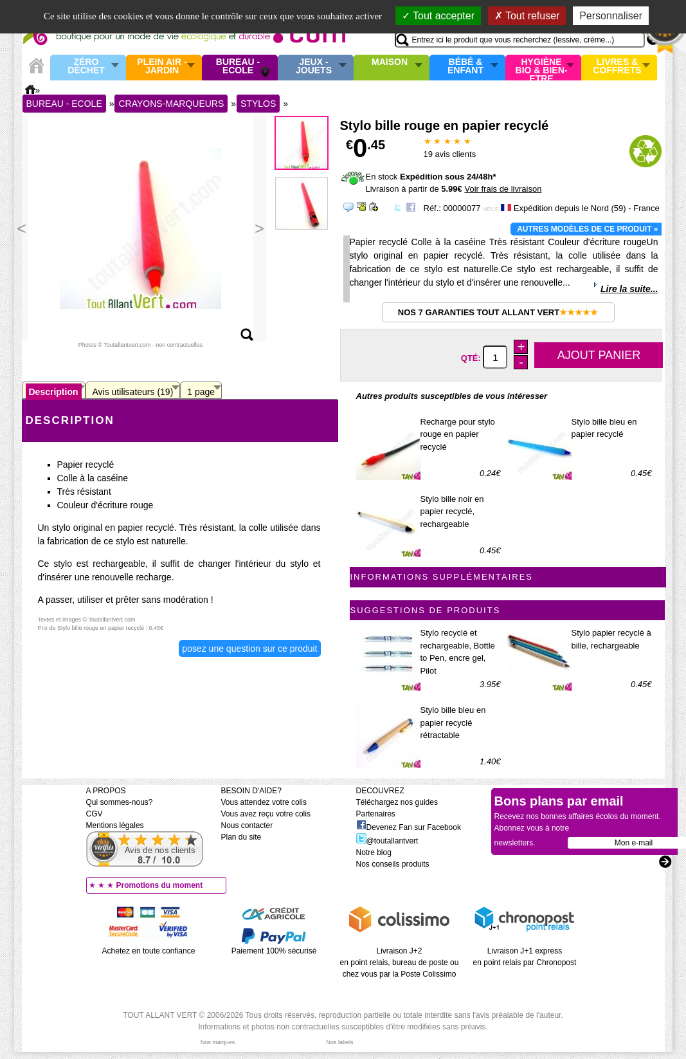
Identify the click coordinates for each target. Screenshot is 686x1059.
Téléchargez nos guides (397, 802)
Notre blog (374, 852)
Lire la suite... (629, 289)
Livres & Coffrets (617, 66)
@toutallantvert (387, 840)
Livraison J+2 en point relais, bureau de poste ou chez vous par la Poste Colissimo (399, 962)
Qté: (472, 358)
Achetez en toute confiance (148, 950)
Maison (390, 62)
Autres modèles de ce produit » (587, 229)
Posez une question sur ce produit (249, 648)
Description (53, 392)
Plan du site (241, 837)
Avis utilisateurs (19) (133, 392)
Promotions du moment (159, 885)
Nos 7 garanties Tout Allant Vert (498, 312)
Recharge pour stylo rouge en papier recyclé (457, 434)
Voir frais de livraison (502, 189)
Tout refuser (527, 15)
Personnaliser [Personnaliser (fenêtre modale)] (610, 15)
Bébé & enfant (465, 66)
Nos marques (218, 1042)
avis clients (450, 154)
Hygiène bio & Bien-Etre (542, 67)
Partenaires (375, 813)
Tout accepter (438, 15)
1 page (201, 392)
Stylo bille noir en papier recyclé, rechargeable (452, 511)
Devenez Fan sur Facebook (408, 827)
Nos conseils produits (392, 864)
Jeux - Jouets (314, 66)
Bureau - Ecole (238, 66)
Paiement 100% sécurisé (274, 950)
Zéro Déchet (86, 66)
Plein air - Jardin (161, 66)
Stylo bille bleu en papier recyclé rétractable (453, 722)
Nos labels (339, 1042)
